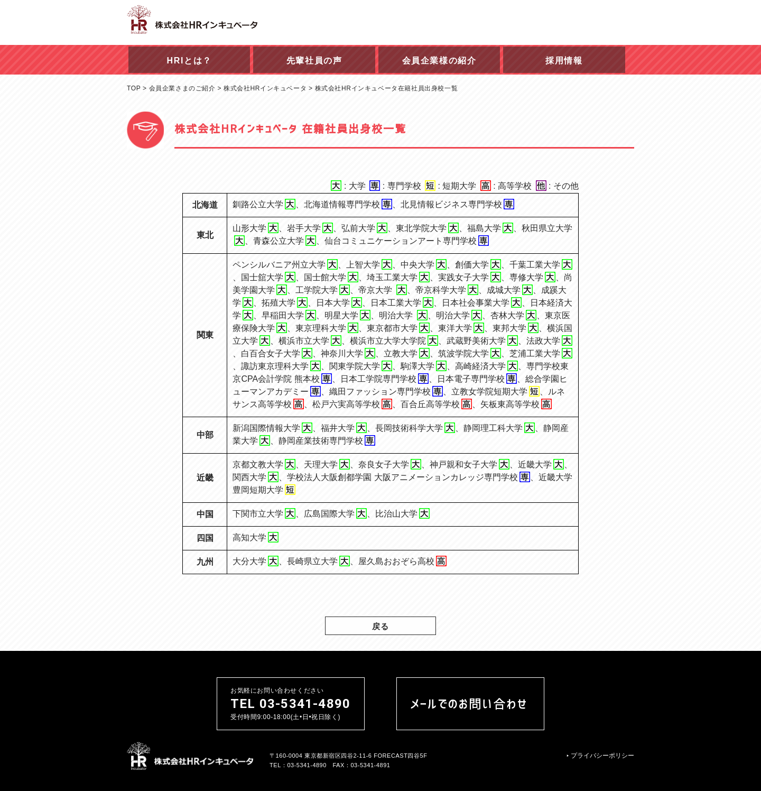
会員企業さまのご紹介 (182, 88)
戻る (380, 626)
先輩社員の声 (314, 60)
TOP (134, 88)
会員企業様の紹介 (439, 60)
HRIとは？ (189, 60)
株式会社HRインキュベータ (265, 88)
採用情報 (563, 60)
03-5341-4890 (307, 764)
